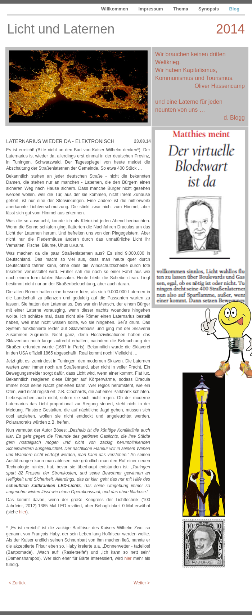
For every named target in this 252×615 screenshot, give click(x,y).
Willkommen (115, 9)
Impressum (151, 9)
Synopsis (209, 9)
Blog (234, 9)
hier (22, 511)
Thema (181, 9)
